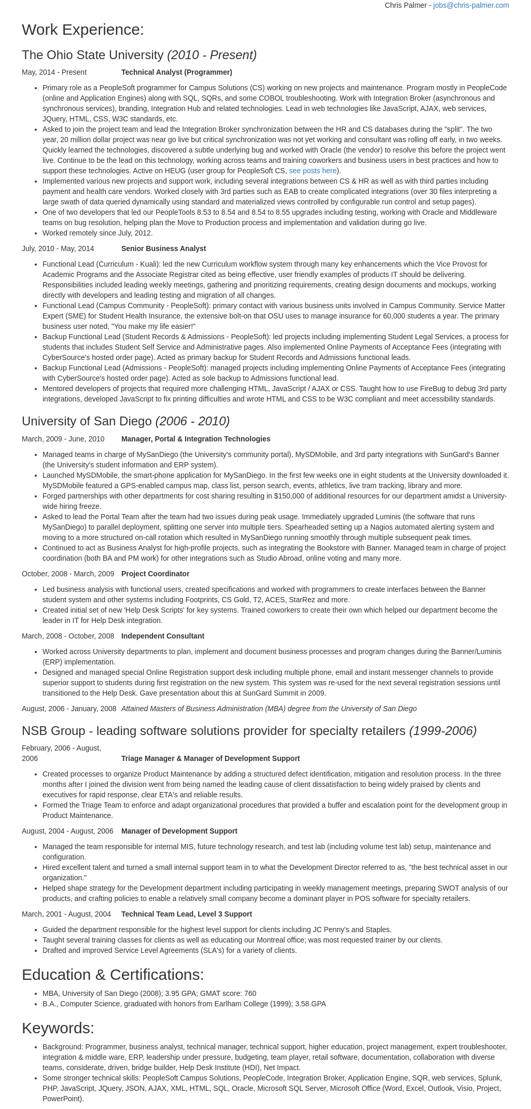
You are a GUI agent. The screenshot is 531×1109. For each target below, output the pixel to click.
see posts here (313, 171)
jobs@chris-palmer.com (471, 5)
